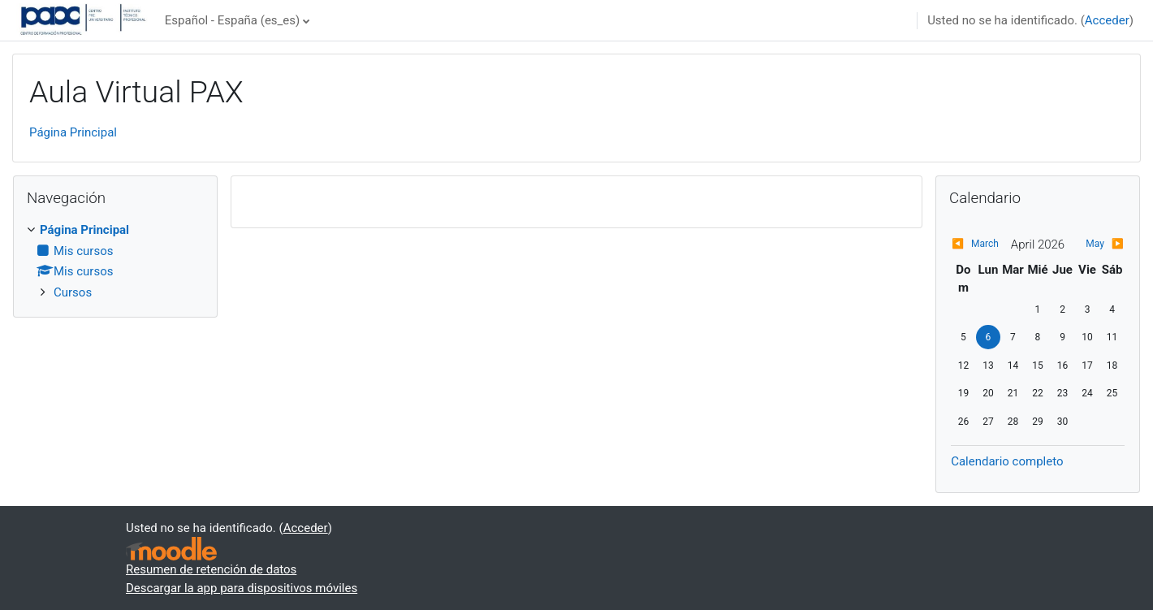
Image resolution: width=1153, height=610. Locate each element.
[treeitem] (115, 261)
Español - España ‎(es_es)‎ (232, 20)
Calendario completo (1007, 461)
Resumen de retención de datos (211, 569)
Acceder (1107, 20)
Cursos (73, 292)
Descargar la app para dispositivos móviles (241, 588)
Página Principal (73, 132)
